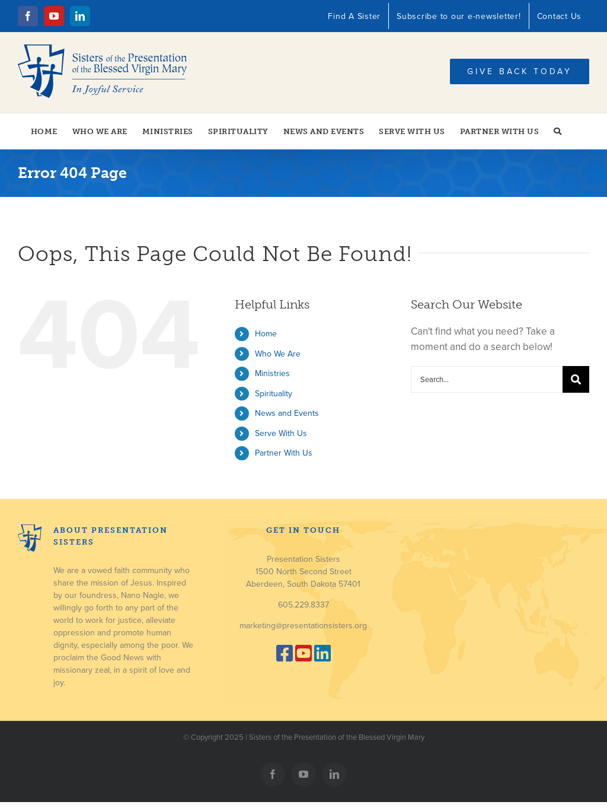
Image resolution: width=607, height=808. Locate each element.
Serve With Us (281, 433)
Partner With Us (283, 453)
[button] (558, 131)
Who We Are (278, 354)
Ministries (272, 373)
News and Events (287, 413)
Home (266, 334)
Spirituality (273, 394)
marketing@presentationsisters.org (303, 626)
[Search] (576, 379)
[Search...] (487, 379)
